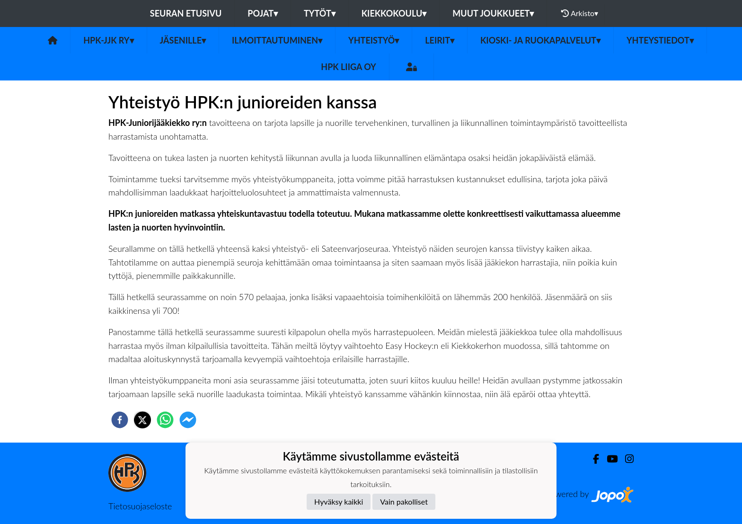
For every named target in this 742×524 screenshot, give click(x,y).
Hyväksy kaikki (338, 501)
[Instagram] (626, 459)
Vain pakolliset (404, 501)
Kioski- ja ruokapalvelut (540, 40)
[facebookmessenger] (187, 419)
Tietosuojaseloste (140, 506)
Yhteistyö (373, 40)
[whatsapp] (165, 419)
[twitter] (142, 419)
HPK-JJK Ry (108, 40)
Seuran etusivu (186, 13)
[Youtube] (608, 459)
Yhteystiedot (660, 40)
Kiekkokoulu (394, 13)
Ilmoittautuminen (277, 40)
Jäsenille (183, 40)
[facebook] (119, 419)
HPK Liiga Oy (348, 67)
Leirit (439, 40)
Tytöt (320, 13)
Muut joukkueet (493, 13)
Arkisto (579, 13)
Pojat (262, 13)
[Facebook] (592, 459)
